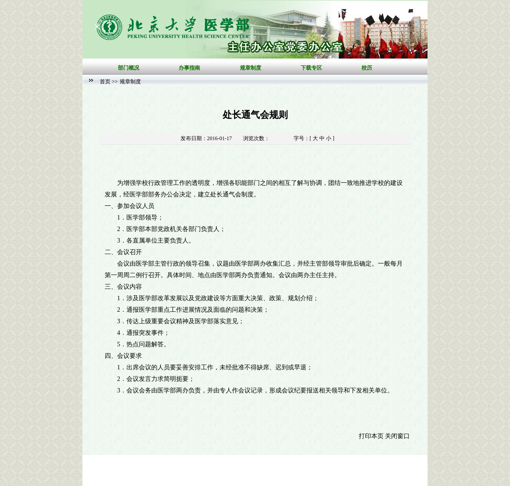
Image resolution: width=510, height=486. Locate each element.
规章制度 (130, 81)
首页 (105, 81)
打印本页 (371, 436)
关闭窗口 (397, 436)
